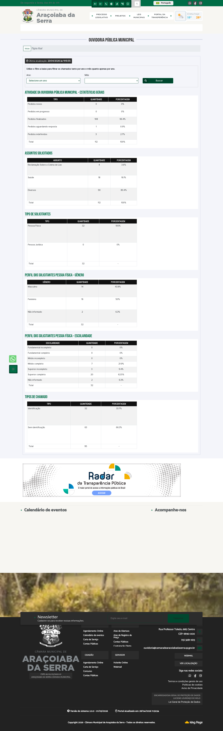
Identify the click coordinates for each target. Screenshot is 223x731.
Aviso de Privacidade (192, 688)
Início (27, 48)
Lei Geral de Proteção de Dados (184, 702)
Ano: (28, 75)
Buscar (153, 80)
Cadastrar (178, 618)
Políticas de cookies (192, 684)
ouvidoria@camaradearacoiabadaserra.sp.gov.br (169, 648)
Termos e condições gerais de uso (185, 681)
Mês (87, 75)
